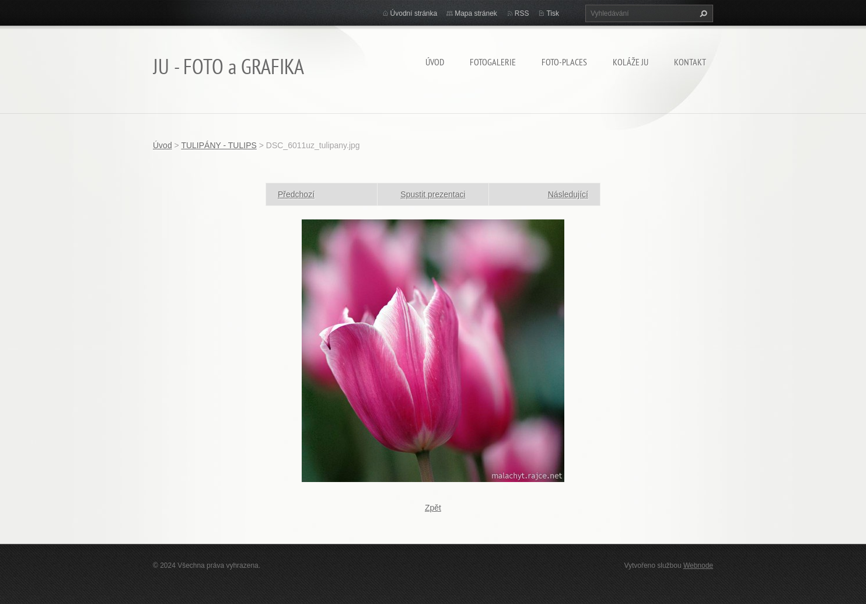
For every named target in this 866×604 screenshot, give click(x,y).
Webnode (698, 565)
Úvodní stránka (414, 13)
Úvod (434, 62)
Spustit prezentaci (432, 194)
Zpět (433, 507)
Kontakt (690, 62)
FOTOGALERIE (493, 62)
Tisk (552, 13)
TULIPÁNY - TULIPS (218, 145)
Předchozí (296, 194)
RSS (522, 13)
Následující (568, 194)
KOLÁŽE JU (630, 62)
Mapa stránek (476, 13)
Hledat (702, 13)
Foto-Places (564, 62)
